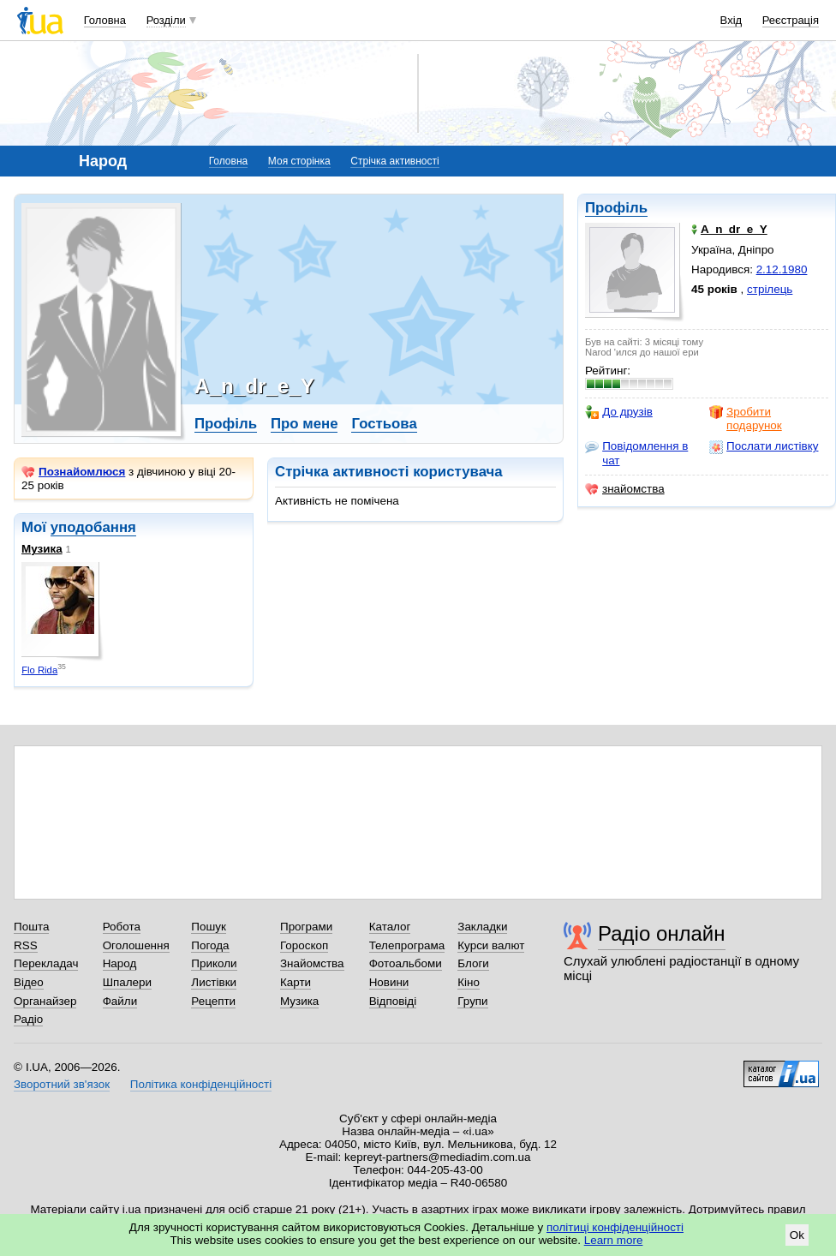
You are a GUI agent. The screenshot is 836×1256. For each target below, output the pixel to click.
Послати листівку (763, 446)
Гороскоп (304, 945)
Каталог (390, 926)
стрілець (769, 289)
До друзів (619, 412)
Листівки (213, 982)
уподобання (93, 527)
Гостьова (383, 424)
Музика (42, 548)
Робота (121, 926)
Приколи (213, 963)
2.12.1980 (782, 269)
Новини (389, 982)
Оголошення (136, 945)
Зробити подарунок (745, 418)
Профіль (616, 208)
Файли (120, 1001)
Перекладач (46, 963)
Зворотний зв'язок (62, 1084)
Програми (306, 926)
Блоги (473, 963)
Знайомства (312, 963)
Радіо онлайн (662, 933)
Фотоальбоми (405, 963)
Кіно (468, 982)
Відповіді (393, 1001)
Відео (29, 982)
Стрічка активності (394, 161)
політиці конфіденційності (615, 1227)
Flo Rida (39, 670)
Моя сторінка (299, 161)
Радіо (28, 1019)
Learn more (613, 1240)
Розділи (166, 20)
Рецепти (213, 1001)
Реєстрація (790, 20)
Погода (210, 945)
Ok (797, 1235)
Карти (295, 982)
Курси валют (490, 945)
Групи (472, 1001)
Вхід (731, 20)
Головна (105, 20)
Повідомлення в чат (636, 453)
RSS (26, 945)
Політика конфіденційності (201, 1084)
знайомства (625, 489)
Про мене (304, 424)
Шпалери (127, 982)
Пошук (208, 926)
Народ (120, 963)
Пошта (31, 926)
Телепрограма (407, 945)
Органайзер (45, 1001)
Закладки (482, 926)
